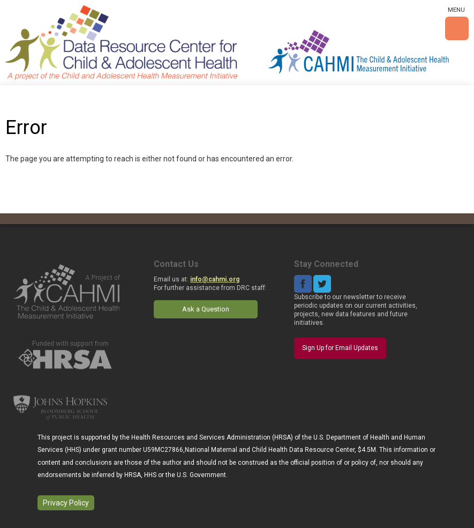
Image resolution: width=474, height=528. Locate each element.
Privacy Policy (66, 503)
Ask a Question (205, 309)
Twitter (322, 284)
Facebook (303, 284)
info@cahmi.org (214, 279)
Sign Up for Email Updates (340, 348)
